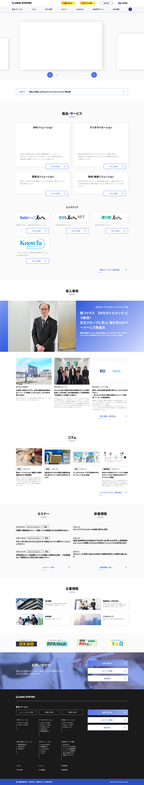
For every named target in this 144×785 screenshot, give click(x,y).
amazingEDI (45, 745)
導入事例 (48, 9)
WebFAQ (80, 9)
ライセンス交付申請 (69, 747)
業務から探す (72, 712)
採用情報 (125, 3)
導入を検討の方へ (69, 753)
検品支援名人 (45, 731)
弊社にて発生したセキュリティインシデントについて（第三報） (50, 91)
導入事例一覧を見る (108, 416)
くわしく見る (55, 166)
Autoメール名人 (23, 723)
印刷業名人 (44, 747)
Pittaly (43, 751)
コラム (34, 9)
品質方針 (32, 782)
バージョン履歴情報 (69, 749)
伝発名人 (21, 749)
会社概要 (42, 770)
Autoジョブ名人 (23, 725)
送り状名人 (44, 729)
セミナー (64, 9)
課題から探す (49, 712)
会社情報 (116, 9)
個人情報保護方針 (21, 782)
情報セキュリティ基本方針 (44, 782)
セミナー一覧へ (49, 567)
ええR (42, 753)
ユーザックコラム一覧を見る (111, 492)
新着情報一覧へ (106, 567)
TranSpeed (44, 749)
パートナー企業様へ (69, 751)
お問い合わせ (68, 3)
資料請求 (106, 3)
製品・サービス (17, 9)
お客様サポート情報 (68, 742)
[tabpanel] (72, 43)
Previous (50, 75)
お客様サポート (98, 9)
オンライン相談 (87, 3)
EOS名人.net (45, 727)
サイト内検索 (130, 9)
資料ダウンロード (68, 755)
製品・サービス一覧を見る (110, 269)
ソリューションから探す (26, 712)
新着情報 (65, 770)
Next (94, 75)
